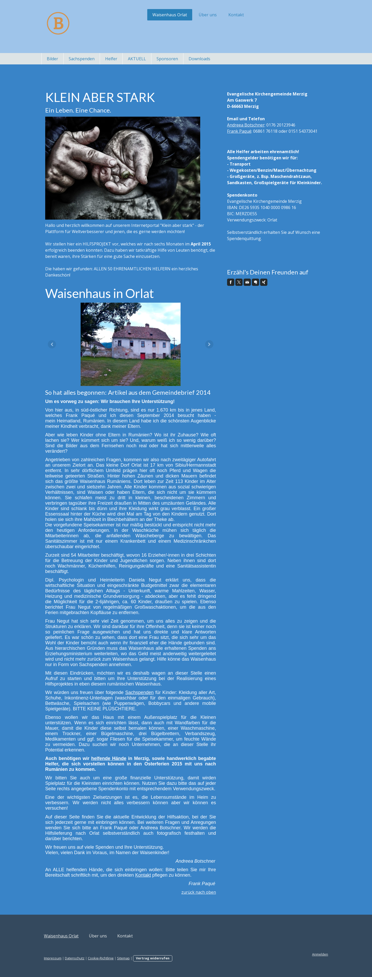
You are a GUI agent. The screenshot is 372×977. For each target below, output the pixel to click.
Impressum (52, 958)
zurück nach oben (198, 892)
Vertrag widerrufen (152, 958)
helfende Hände (108, 758)
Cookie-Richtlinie (101, 958)
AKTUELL (137, 59)
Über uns (208, 15)
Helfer (111, 59)
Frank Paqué (239, 131)
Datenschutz (74, 958)
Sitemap (123, 958)
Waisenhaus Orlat (169, 15)
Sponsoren (167, 59)
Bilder (52, 59)
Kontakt (236, 15)
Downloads (199, 59)
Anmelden (320, 954)
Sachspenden (82, 59)
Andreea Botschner (246, 125)
